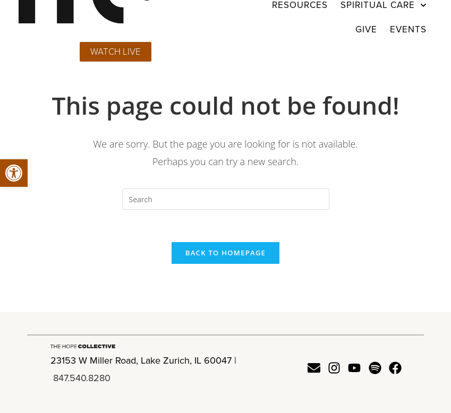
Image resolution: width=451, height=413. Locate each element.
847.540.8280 (81, 378)
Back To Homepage (225, 252)
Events (408, 29)
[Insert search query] (225, 199)
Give (366, 29)
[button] (14, 173)
